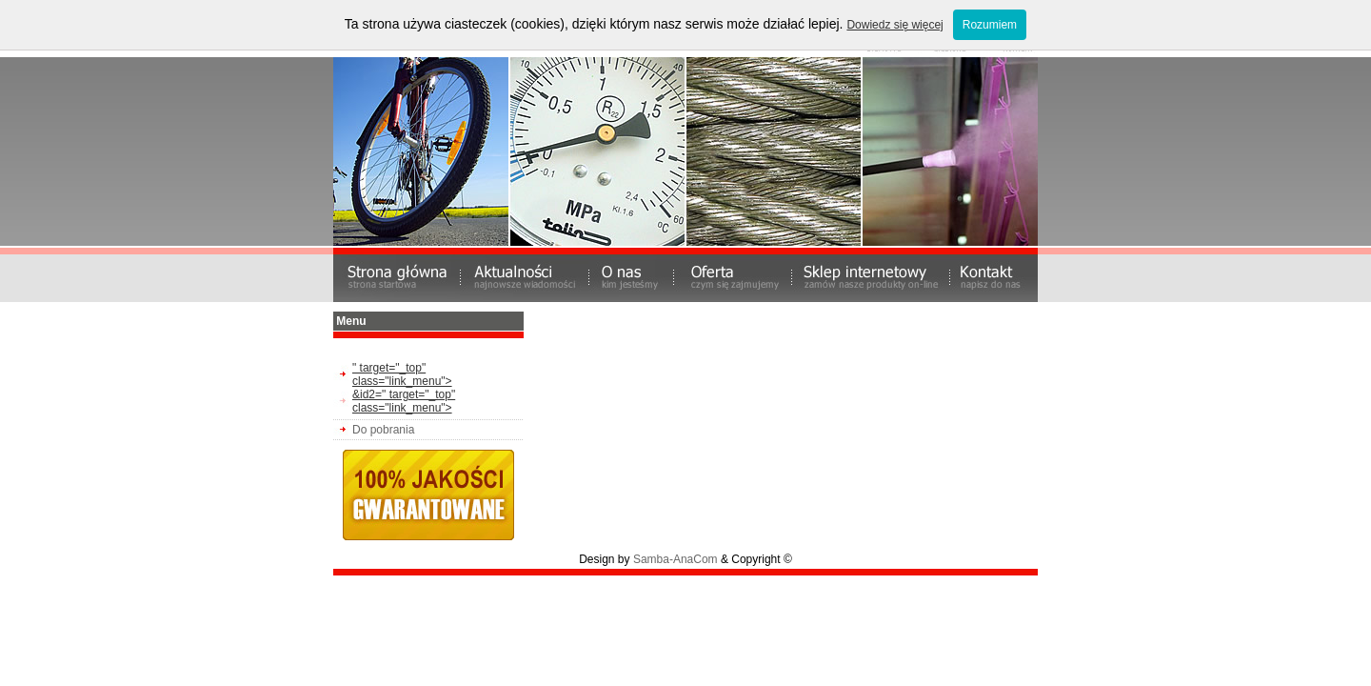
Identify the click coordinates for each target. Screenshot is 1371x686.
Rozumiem (990, 24)
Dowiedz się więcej (894, 24)
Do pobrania (383, 429)
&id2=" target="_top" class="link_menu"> (403, 401)
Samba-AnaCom (675, 559)
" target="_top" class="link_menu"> (402, 374)
